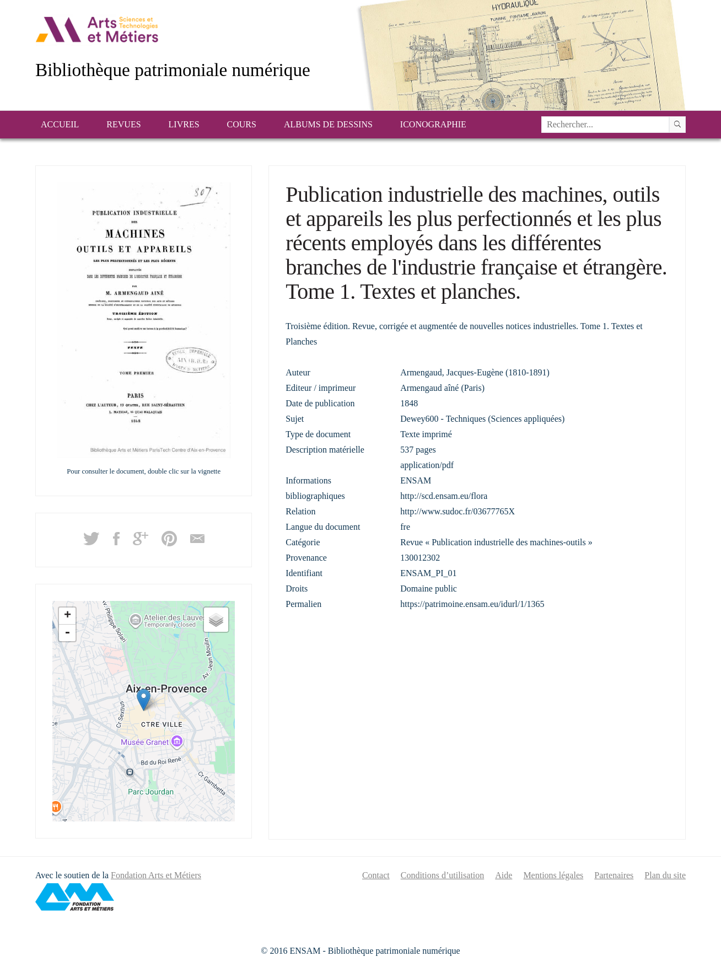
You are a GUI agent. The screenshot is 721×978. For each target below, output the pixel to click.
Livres (184, 124)
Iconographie (433, 124)
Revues (123, 124)
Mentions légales (553, 875)
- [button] (67, 633)
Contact (376, 875)
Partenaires (613, 875)
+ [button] (67, 616)
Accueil (60, 124)
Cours (241, 124)
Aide (503, 875)
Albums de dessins (328, 124)
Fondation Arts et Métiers (156, 875)
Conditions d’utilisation (443, 875)
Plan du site (665, 875)
